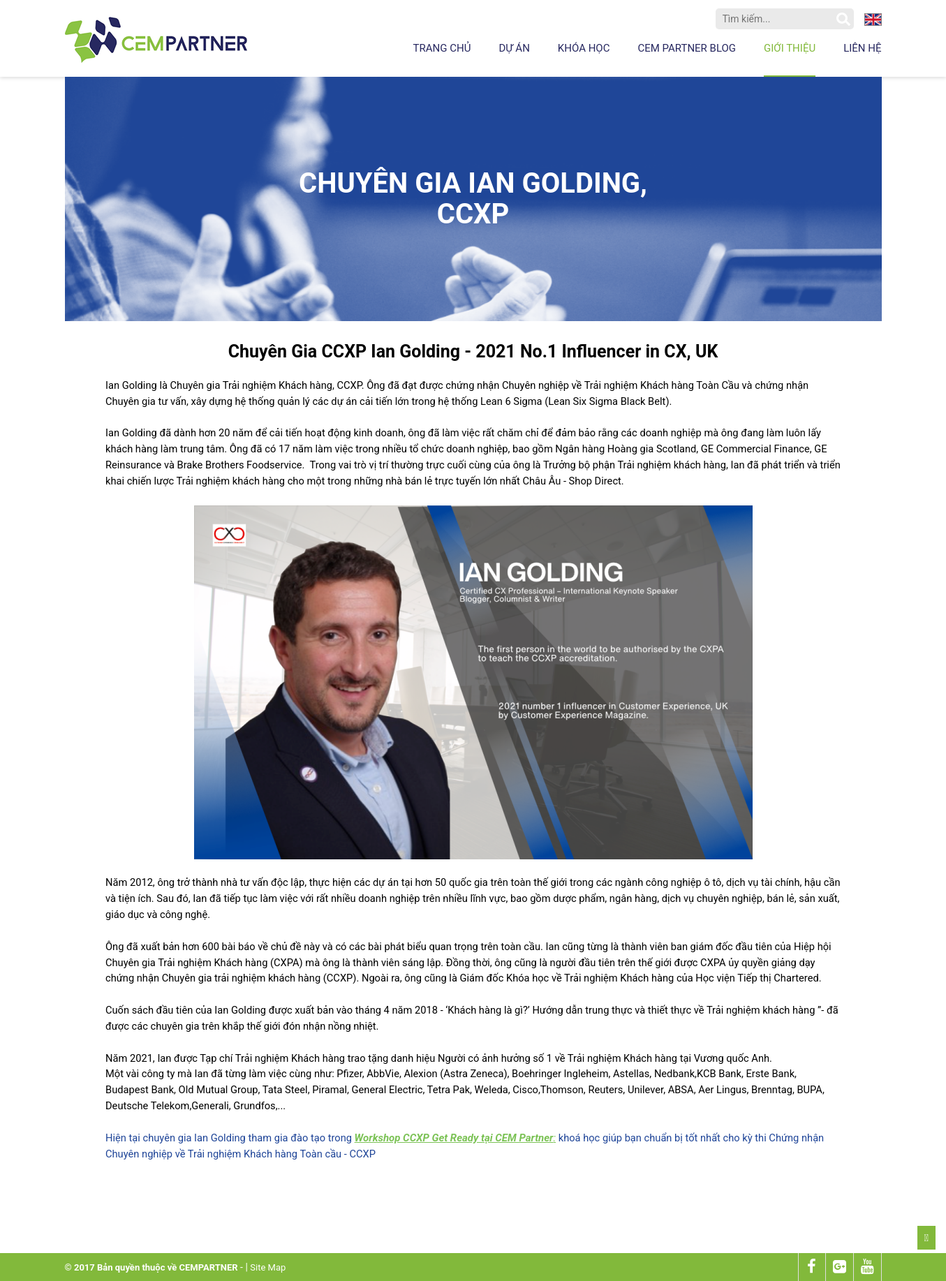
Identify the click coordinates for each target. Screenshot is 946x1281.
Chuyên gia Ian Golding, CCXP (473, 198)
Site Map (268, 1267)
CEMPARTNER (208, 1267)
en (873, 19)
